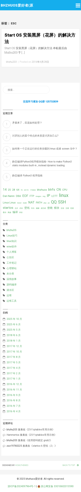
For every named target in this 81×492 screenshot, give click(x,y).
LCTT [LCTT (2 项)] (55, 196)
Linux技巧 (12, 235)
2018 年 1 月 (14, 340)
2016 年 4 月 (14, 411)
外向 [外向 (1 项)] (32, 208)
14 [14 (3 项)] (5, 189)
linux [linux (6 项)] (64, 195)
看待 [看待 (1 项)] (4, 212)
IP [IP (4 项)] (48, 195)
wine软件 (12, 246)
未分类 (10, 273)
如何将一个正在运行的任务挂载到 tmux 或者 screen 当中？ (44, 148)
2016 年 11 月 (14, 389)
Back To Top (71, 465)
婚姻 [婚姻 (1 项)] (37, 208)
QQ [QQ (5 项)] (54, 202)
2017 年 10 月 (14, 351)
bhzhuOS (11, 230)
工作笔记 (12, 262)
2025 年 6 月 (14, 324)
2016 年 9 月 (14, 395)
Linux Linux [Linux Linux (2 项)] (9, 202)
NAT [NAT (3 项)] (31, 202)
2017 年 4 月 (14, 367)
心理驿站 (12, 268)
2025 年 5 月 (14, 329)
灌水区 (10, 290)
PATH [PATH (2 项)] (39, 202)
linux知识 (12, 241)
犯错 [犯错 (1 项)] (72, 208)
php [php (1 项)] (45, 203)
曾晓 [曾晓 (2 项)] (50, 207)
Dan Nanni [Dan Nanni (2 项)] (9, 196)
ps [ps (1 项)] (49, 203)
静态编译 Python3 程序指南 (27, 175)
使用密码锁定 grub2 (39, 440)
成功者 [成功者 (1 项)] (43, 208)
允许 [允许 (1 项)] (16, 208)
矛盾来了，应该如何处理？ (27, 122)
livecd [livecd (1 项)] (19, 203)
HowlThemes (21, 465)
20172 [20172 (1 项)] (26, 190)
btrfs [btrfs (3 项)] (51, 189)
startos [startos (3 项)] (8, 208)
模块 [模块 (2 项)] (56, 207)
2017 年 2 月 (14, 373)
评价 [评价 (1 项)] (21, 212)
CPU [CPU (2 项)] (64, 189)
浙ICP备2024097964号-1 (22, 486)
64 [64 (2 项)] (17, 189)
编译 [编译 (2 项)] (15, 212)
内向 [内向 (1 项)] (21, 208)
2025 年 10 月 (14, 318)
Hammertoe (13, 434)
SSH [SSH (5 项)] (62, 202)
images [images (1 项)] (38, 196)
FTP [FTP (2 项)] (32, 196)
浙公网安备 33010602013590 (56, 486)
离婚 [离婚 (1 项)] (9, 212)
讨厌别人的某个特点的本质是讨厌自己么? (35, 135)
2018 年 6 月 (14, 335)
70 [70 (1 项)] (21, 190)
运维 (9, 295)
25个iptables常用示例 (40, 429)
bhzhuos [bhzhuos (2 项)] (42, 189)
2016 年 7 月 (14, 405)
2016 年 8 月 (14, 400)
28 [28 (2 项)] (13, 189)
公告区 (10, 257)
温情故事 (12, 279)
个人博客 (12, 251)
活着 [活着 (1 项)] (67, 208)
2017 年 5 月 (14, 362)
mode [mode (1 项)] (25, 203)
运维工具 (12, 300)
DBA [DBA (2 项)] (18, 196)
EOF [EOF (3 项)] (25, 196)
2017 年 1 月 (14, 378)
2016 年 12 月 (14, 384)
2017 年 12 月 (14, 346)
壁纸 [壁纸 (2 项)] (27, 207)
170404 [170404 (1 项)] (33, 190)
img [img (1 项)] (44, 196)
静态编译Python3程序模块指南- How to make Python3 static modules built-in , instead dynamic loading (42, 163)
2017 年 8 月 (14, 356)
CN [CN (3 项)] (58, 189)
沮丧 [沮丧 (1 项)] (62, 208)
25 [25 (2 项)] (9, 189)
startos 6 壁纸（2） (43, 445)
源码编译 (12, 284)
